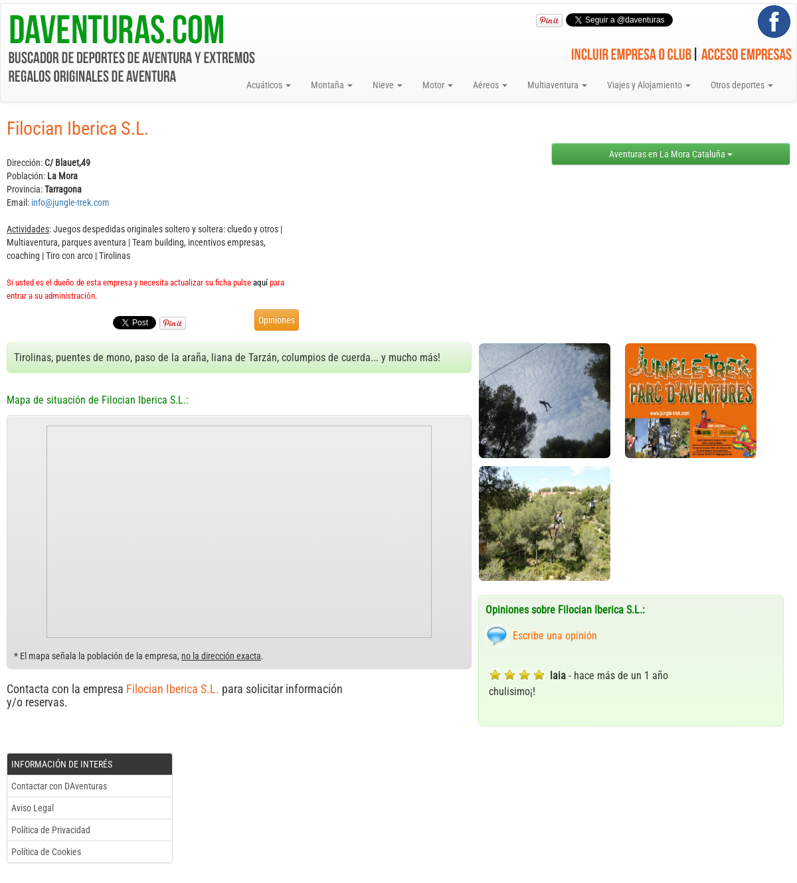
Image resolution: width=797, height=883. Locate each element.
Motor (437, 85)
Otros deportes (742, 85)
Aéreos (490, 85)
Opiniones (276, 320)
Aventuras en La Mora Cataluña (671, 154)
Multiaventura (557, 85)
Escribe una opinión (555, 635)
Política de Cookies (46, 851)
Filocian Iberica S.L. (172, 689)
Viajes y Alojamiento (649, 85)
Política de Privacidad (50, 830)
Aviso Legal (32, 808)
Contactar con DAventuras (59, 786)
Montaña (332, 85)
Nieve (387, 85)
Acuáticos (268, 85)
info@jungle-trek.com (70, 202)
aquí (260, 282)
